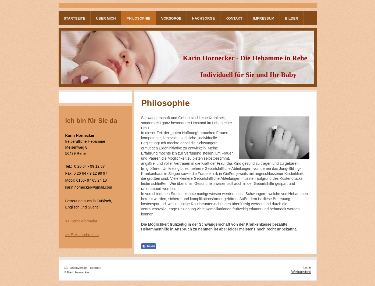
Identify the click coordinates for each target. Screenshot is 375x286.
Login (307, 267)
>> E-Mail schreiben (82, 235)
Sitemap (95, 267)
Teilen (148, 246)
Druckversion (76, 267)
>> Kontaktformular (81, 221)
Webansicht (301, 272)
